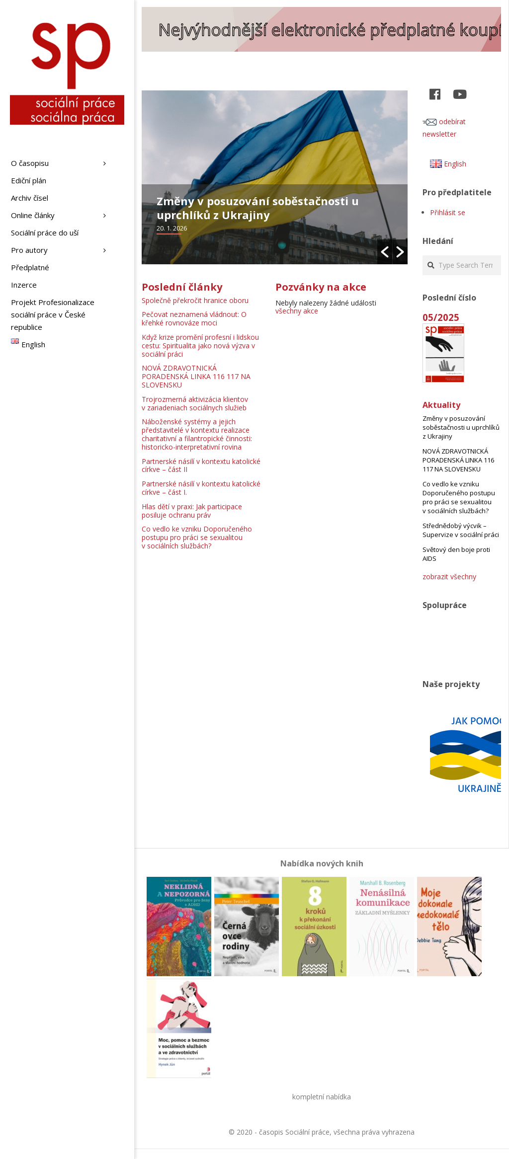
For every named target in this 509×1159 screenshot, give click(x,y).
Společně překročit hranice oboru (195, 300)
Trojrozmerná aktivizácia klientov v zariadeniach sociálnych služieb (195, 403)
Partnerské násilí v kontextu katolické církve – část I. (201, 488)
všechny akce (296, 310)
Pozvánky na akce (320, 287)
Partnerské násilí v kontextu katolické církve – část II (201, 465)
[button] (384, 251)
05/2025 (441, 317)
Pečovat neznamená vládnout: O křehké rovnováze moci (194, 318)
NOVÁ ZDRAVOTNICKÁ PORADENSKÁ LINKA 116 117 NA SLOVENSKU (196, 376)
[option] (275, 177)
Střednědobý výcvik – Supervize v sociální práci (461, 530)
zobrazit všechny (449, 576)
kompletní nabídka (321, 1096)
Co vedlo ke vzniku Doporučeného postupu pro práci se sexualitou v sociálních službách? (197, 537)
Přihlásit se (447, 212)
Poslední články (182, 287)
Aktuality (441, 404)
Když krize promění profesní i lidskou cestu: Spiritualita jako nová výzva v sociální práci (200, 345)
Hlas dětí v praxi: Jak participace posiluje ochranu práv (192, 511)
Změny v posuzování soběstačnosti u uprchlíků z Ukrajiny (258, 207)
